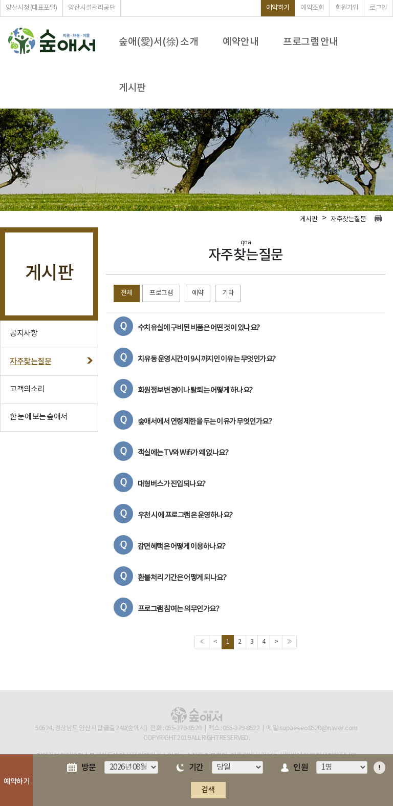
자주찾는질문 (30, 361)
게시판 (132, 88)
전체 (127, 293)
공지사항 (23, 333)
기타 (228, 293)
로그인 (378, 8)
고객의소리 (27, 389)
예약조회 (312, 8)
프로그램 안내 (310, 42)
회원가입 (347, 8)
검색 (208, 790)
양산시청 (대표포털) (31, 8)
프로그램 (161, 293)
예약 (198, 293)
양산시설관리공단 (91, 8)
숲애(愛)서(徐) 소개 (158, 42)
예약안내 (240, 42)
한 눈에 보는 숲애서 (39, 417)
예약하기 (278, 8)
